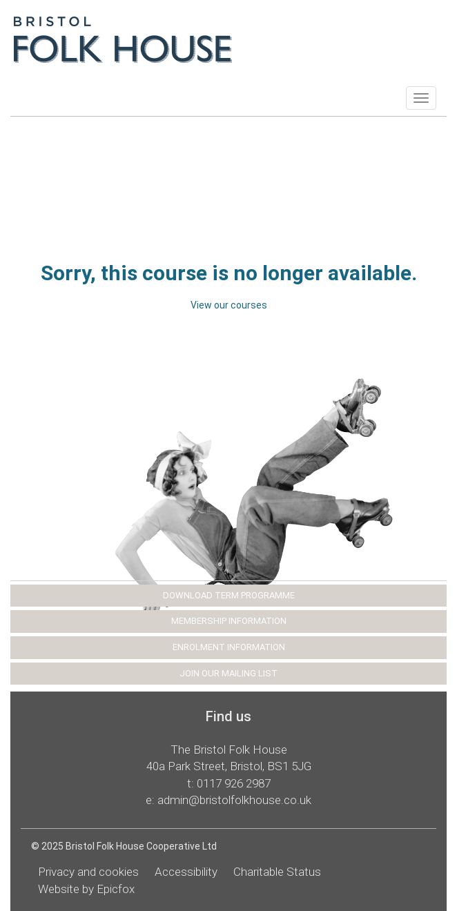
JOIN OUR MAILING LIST (228, 673)
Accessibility (186, 872)
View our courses (229, 305)
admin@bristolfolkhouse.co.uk (234, 800)
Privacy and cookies (88, 872)
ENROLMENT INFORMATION (229, 647)
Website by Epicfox (86, 889)
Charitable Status (277, 872)
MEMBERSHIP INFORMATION (228, 621)
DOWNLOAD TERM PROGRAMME (229, 595)
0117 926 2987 (234, 783)
